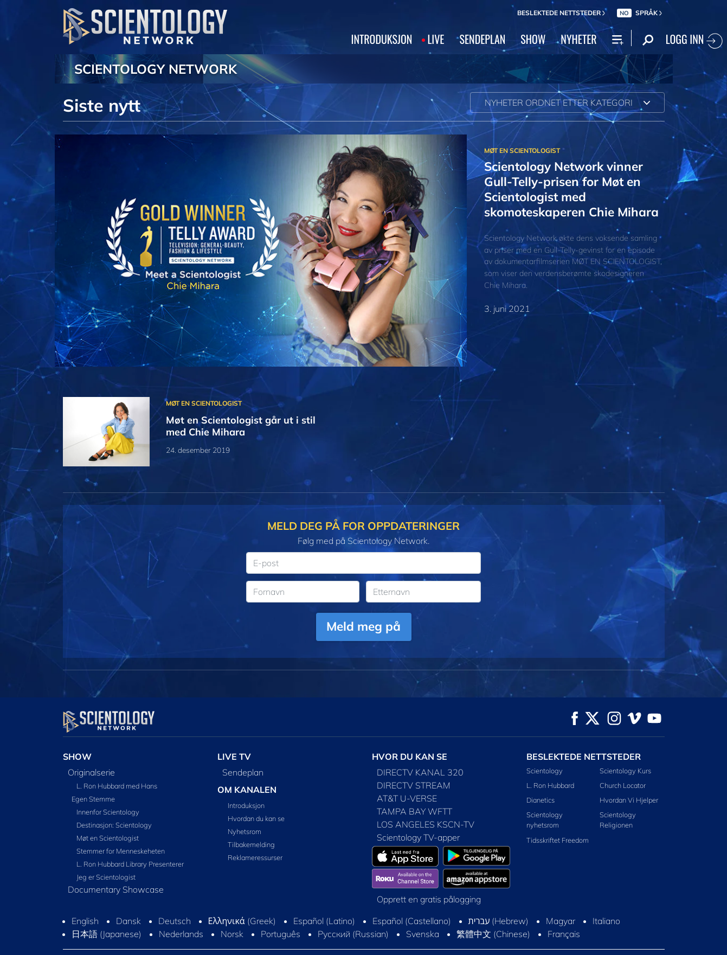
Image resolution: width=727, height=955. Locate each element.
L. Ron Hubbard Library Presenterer (130, 864)
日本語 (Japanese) (106, 933)
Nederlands (181, 933)
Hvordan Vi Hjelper (629, 800)
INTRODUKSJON (382, 39)
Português (280, 933)
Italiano (606, 920)
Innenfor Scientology (107, 811)
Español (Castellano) (411, 920)
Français (564, 933)
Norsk (232, 933)
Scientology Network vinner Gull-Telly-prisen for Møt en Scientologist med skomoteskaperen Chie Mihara (571, 189)
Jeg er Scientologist (106, 877)
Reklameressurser (255, 857)
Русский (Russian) (353, 933)
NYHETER (578, 39)
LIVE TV (234, 756)
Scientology (544, 770)
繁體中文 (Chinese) (493, 933)
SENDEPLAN (483, 39)
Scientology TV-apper (418, 837)
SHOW (532, 39)
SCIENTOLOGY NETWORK (155, 69)
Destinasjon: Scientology (114, 825)
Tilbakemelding (251, 844)
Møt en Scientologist (107, 838)
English (85, 920)
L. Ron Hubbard (550, 785)
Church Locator (623, 785)
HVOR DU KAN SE (409, 756)
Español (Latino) (324, 920)
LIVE (435, 39)
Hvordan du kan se (256, 818)
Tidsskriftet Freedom (557, 840)
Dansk (128, 920)
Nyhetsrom (244, 831)
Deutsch (174, 920)
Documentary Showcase (116, 889)
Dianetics (540, 800)
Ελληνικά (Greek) (242, 920)
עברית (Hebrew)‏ (498, 920)
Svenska (422, 933)
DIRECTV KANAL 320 (420, 772)
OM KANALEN (246, 789)
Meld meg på (363, 626)
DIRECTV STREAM (414, 785)
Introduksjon (246, 805)
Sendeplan (242, 772)
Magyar (560, 920)
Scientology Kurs (625, 770)
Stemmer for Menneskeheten (120, 851)
